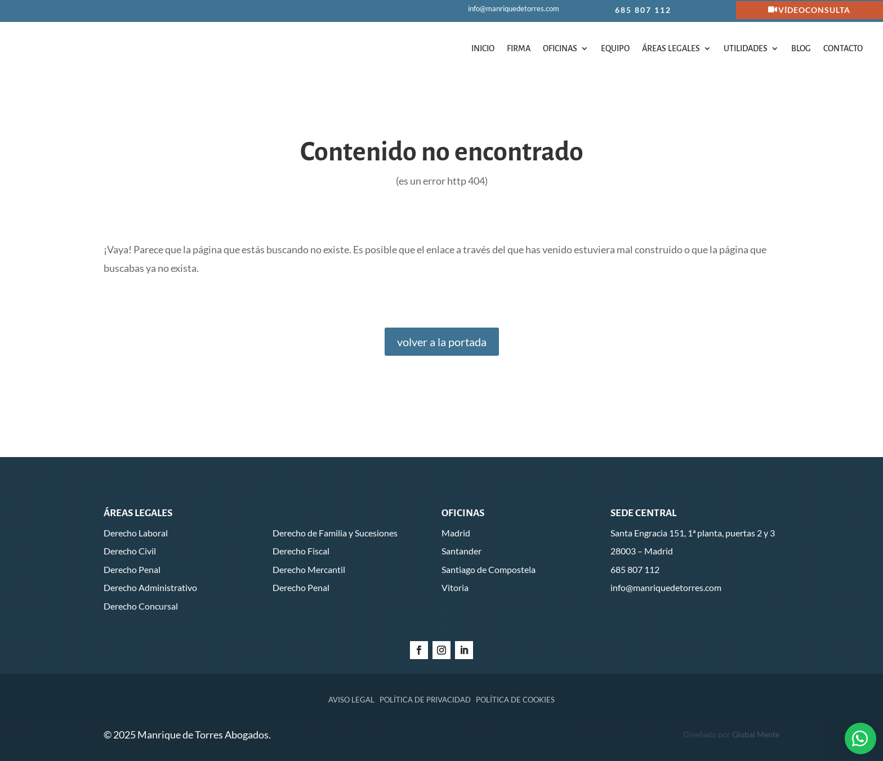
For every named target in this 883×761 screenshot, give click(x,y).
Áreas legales (671, 48)
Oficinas (560, 48)
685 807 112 (643, 10)
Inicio (482, 48)
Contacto (843, 48)
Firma (518, 48)
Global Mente (755, 734)
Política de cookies (515, 699)
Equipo (615, 48)
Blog (801, 48)
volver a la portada (442, 341)
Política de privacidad (425, 699)
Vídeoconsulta (814, 10)
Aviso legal (351, 699)
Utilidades (746, 48)
